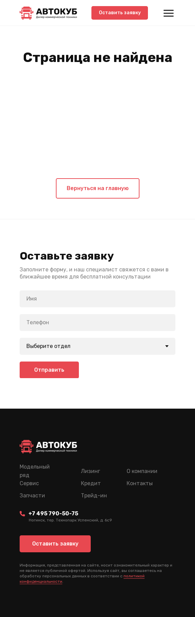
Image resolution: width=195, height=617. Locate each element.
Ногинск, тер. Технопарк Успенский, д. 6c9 (70, 520)
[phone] (97, 322)
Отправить (49, 370)
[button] (119, 13)
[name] (97, 298)
